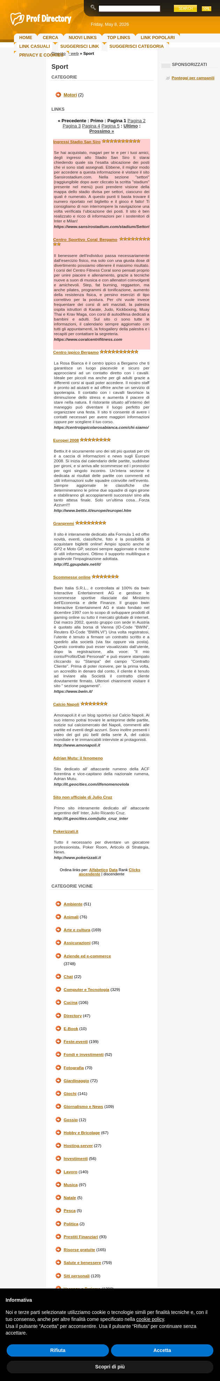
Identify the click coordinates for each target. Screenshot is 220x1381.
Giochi (70, 1093)
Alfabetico (98, 870)
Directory (73, 1015)
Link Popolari (158, 37)
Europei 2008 (66, 440)
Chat (68, 976)
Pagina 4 (91, 125)
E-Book (71, 1028)
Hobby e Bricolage (82, 1132)
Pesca (69, 1210)
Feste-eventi (76, 1041)
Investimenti (76, 1158)
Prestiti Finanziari (81, 1236)
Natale (70, 1197)
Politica (71, 1223)
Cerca (50, 37)
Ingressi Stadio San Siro (77, 141)
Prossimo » (101, 131)
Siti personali (76, 1275)
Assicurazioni (77, 942)
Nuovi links (83, 37)
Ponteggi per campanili (193, 78)
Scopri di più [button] (110, 1366)
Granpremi (63, 523)
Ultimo (131, 125)
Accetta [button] (162, 1350)
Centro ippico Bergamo (75, 352)
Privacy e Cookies (41, 55)
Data (113, 870)
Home (25, 37)
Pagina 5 (110, 125)
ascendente (89, 874)
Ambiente (73, 904)
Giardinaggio (76, 1080)
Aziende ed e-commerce (87, 956)
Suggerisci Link (79, 46)
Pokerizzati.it (65, 831)
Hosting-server (78, 1145)
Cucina (70, 1002)
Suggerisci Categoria (137, 46)
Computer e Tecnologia (86, 989)
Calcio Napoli (66, 704)
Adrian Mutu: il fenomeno (78, 758)
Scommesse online (71, 577)
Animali (71, 916)
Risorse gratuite (79, 1249)
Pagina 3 (72, 125)
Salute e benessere (82, 1262)
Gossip (71, 1119)
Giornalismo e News (83, 1106)
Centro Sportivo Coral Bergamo (85, 239)
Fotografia (74, 1067)
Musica (71, 1184)
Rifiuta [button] (58, 1350)
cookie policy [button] (150, 1319)
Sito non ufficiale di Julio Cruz (82, 797)
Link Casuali (34, 46)
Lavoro (70, 1171)
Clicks (134, 870)
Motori (70, 95)
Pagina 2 (136, 120)
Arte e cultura (77, 929)
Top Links (118, 37)
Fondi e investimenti (83, 1054)
